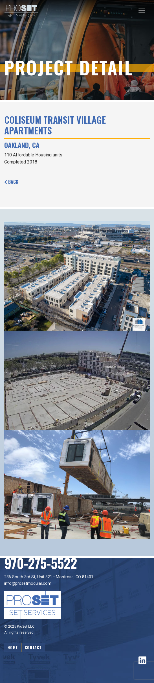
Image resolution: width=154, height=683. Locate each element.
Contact (33, 647)
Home (13, 647)
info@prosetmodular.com (27, 583)
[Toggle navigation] (141, 10)
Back (11, 181)
